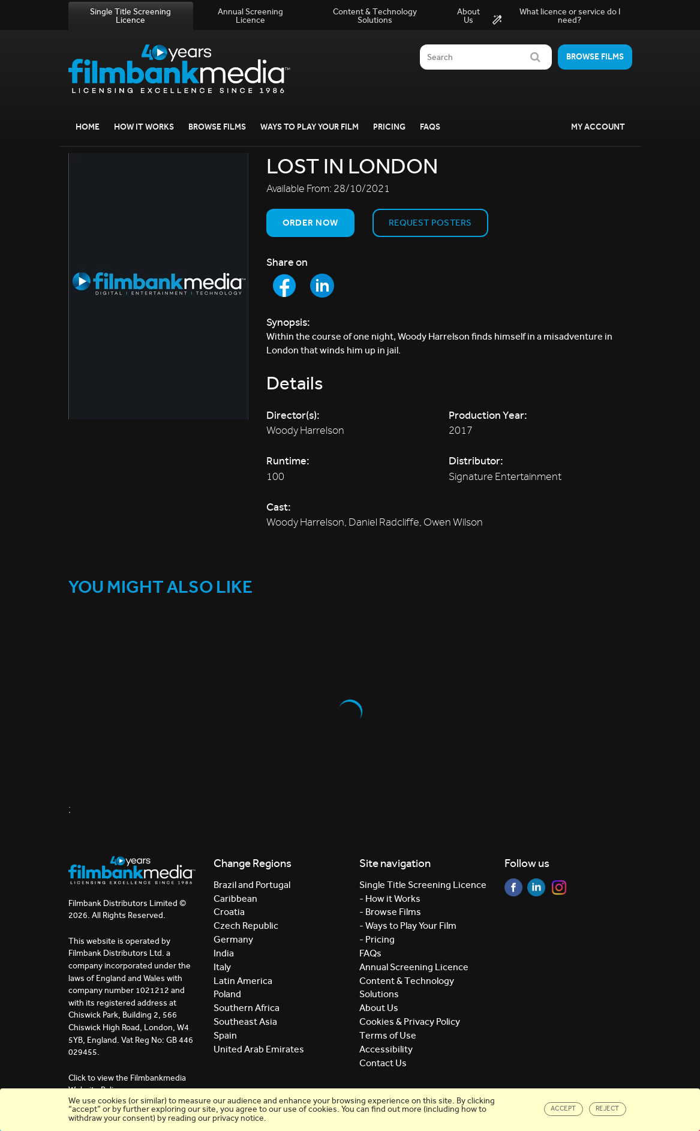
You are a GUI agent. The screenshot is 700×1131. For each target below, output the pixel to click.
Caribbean (235, 898)
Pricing (389, 127)
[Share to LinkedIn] (322, 286)
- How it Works (389, 898)
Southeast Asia (245, 1021)
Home (88, 127)
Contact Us (383, 1063)
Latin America (243, 980)
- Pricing (377, 939)
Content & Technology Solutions (375, 16)
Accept (563, 1108)
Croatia (229, 911)
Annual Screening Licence (250, 16)
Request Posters (430, 222)
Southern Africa (247, 1007)
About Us (468, 16)
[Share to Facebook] (284, 286)
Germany (233, 939)
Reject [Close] (608, 1108)
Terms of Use (387, 1035)
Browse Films (217, 127)
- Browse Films (390, 911)
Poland (227, 994)
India (224, 953)
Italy (222, 967)
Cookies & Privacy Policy (409, 1021)
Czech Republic (246, 925)
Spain (225, 1035)
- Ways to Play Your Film (407, 925)
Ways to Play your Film (309, 127)
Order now (310, 222)
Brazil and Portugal (252, 884)
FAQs (430, 127)
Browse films (595, 57)
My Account (598, 127)
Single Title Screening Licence (130, 16)
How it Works (144, 127)
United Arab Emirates (259, 1049)
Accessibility (386, 1049)
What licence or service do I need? (556, 16)
